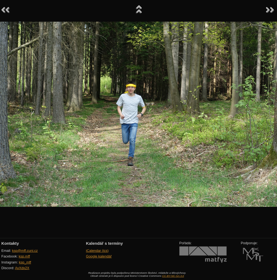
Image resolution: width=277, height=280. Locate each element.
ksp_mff (25, 262)
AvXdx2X (22, 268)
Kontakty (10, 243)
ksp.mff (24, 256)
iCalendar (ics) (97, 251)
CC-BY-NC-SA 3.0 (173, 275)
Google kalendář (99, 256)
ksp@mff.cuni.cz (25, 251)
